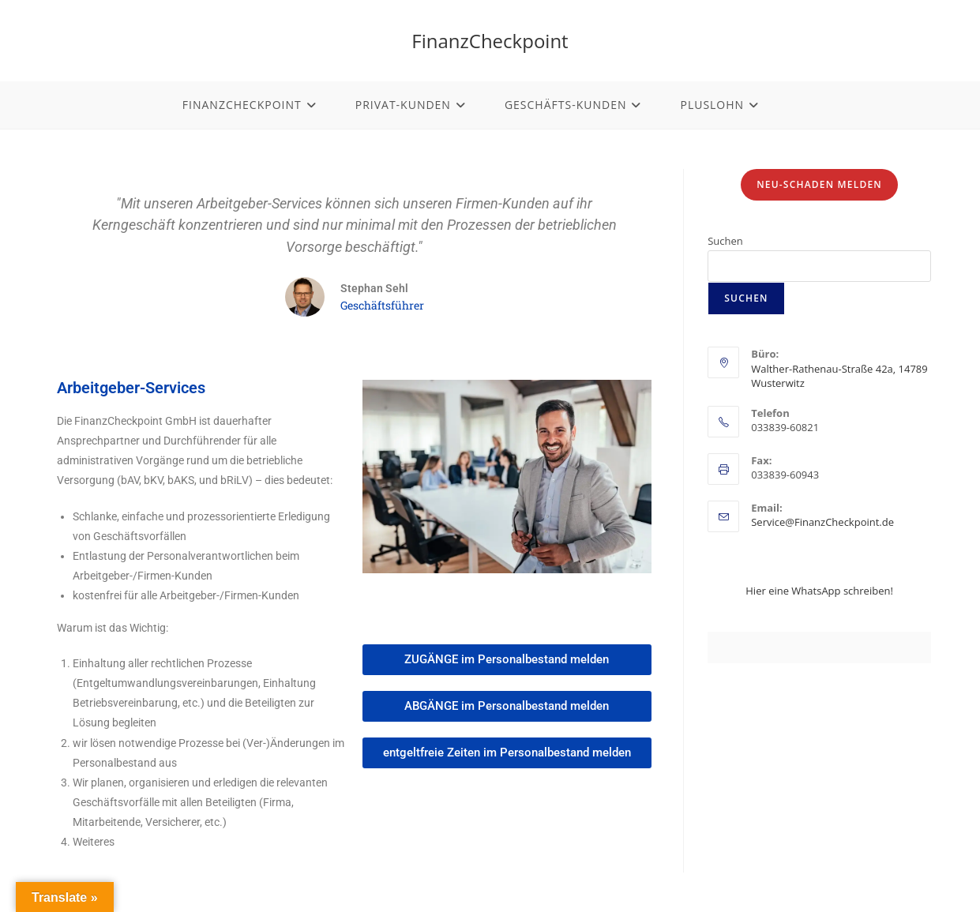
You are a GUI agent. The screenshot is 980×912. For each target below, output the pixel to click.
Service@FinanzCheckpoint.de (822, 522)
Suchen (725, 241)
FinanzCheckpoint (489, 41)
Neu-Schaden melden (819, 184)
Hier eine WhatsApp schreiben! (819, 591)
